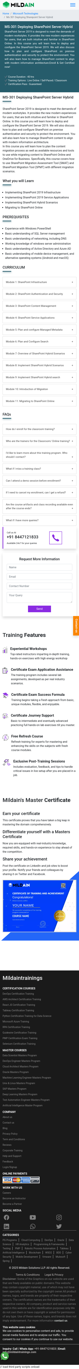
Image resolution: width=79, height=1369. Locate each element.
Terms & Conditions (28, 1274)
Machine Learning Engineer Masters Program (27, 1077)
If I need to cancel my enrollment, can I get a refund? (36, 492)
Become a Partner (12, 1204)
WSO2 (48, 1252)
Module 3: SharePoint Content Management (31, 306)
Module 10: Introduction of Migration (27, 389)
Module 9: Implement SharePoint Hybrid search (33, 377)
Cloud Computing (30, 1240)
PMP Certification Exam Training (20, 1038)
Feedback (8, 1161)
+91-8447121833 (45, 1348)
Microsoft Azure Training (16, 1021)
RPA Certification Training (16, 1027)
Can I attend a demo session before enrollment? (33, 480)
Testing (7, 1248)
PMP (17, 1248)
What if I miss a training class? (23, 468)
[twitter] (59, 1226)
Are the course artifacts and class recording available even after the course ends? (39, 506)
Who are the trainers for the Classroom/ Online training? (38, 441)
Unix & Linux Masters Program (19, 1083)
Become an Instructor (14, 1198)
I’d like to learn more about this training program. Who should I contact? (36, 454)
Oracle (60, 1240)
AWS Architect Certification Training (22, 999)
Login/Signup (10, 1167)
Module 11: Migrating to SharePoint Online (30, 401)
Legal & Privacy (54, 1274)
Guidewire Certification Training (19, 1032)
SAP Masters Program (14, 1088)
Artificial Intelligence (14, 1252)
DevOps (49, 1240)
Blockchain (35, 1252)
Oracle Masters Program (16, 1072)
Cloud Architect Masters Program (20, 1066)
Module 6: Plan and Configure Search (27, 341)
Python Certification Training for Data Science (27, 1016)
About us (7, 1117)
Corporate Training (12, 1150)
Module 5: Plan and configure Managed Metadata (34, 329)
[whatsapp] (32, 1226)
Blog (5, 1128)
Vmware (46, 1256)
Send (39, 608)
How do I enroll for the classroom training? (30, 429)
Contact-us (76, 626)
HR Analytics (22, 1244)
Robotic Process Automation (40, 1248)
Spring (6, 1261)
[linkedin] (6, 1226)
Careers (7, 1192)
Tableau (64, 1248)
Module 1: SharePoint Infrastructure (26, 282)
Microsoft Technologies (25, 13)
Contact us (8, 1122)
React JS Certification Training (19, 1004)
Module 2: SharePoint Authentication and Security (34, 294)
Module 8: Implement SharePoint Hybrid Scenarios (35, 365)
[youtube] (32, 1217)
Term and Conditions (14, 1139)
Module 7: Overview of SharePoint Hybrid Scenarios (35, 353)
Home (6, 13)
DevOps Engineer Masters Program (21, 1061)
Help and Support (12, 1156)
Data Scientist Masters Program (20, 1055)
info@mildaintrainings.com (19, 1352)
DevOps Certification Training (18, 993)
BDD (58, 1252)
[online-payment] (21, 1179)
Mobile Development (27, 1256)
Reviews (7, 1144)
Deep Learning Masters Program (20, 1094)
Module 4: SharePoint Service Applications (30, 317)
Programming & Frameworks (49, 1244)
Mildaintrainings (23, 978)
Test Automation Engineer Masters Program (26, 1100)
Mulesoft (60, 1256)
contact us (60, 1320)
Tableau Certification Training (18, 1010)
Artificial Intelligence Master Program (23, 1105)
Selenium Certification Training (19, 1043)
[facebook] (6, 1217)
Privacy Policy (10, 1133)
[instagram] (59, 1217)
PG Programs (10, 1240)
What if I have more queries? (22, 520)
